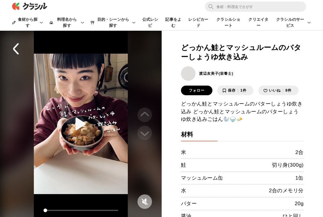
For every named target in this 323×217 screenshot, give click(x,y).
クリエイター (258, 22)
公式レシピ (150, 22)
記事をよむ (173, 22)
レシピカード (198, 22)
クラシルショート (228, 22)
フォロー (197, 90)
